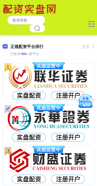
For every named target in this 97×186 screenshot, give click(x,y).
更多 (88, 46)
